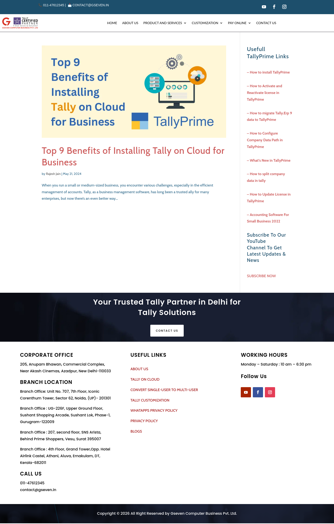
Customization (205, 23)
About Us (130, 23)
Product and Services (162, 23)
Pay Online (237, 23)
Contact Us (266, 23)
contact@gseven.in (90, 5)
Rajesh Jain (53, 174)
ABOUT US (139, 369)
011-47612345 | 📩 (55, 5)
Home (112, 23)
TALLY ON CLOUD (144, 380)
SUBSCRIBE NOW (261, 276)
